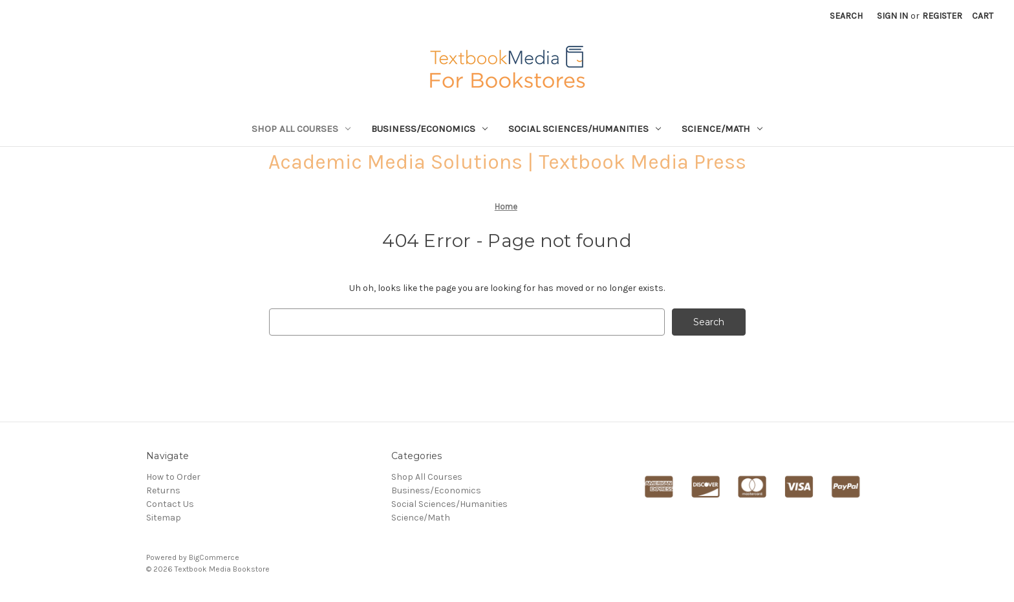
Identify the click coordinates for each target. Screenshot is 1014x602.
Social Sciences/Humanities (584, 128)
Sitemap (163, 517)
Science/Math (722, 128)
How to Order (173, 476)
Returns (163, 490)
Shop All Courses (301, 128)
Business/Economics (429, 128)
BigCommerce (214, 557)
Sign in (892, 15)
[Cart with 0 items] (982, 16)
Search (846, 15)
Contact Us (170, 504)
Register (942, 15)
